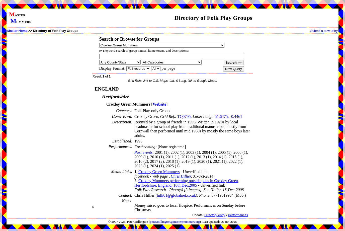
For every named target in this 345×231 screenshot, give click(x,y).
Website (159, 104)
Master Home (17, 31)
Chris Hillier (181, 176)
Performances (238, 215)
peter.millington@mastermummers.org (175, 221)
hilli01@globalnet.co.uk (176, 195)
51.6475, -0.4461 (228, 116)
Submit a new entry (324, 31)
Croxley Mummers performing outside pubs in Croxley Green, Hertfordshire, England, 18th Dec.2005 (186, 183)
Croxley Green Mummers (159, 172)
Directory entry (214, 215)
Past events (143, 152)
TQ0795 (184, 116)
